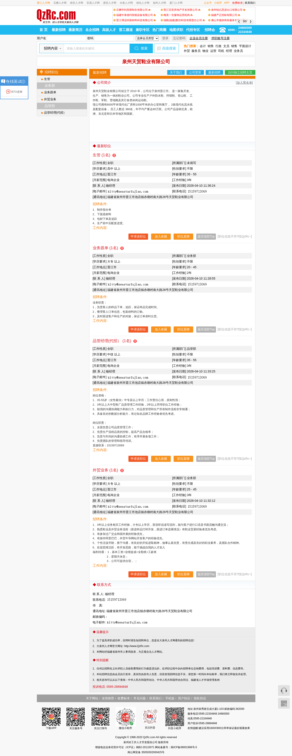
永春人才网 (126, 2)
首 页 (43, 30)
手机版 (169, 698)
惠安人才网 (109, 2)
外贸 (187, 51)
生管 (47, 79)
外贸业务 (50, 99)
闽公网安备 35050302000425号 (146, 752)
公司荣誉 (195, 72)
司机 (221, 51)
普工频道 (126, 30)
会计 (203, 46)
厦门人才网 (176, 2)
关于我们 (176, 72)
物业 (205, 51)
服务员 (196, 51)
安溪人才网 (93, 2)
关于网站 (92, 698)
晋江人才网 (43, 2)
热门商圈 (159, 30)
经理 (229, 51)
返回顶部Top (206, 236)
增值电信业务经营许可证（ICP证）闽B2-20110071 (125, 747)
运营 (213, 51)
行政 (218, 46)
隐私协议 (200, 698)
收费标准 (237, 2)
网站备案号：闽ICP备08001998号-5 (176, 747)
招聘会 (210, 30)
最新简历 (75, 30)
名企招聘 (92, 30)
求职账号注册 (220, 38)
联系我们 (250, 2)
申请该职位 (138, 236)
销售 (211, 46)
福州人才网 (159, 2)
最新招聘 (59, 30)
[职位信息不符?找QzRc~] (235, 236)
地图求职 (176, 30)
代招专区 (193, 30)
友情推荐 (108, 698)
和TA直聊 (14, 91)
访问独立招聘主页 (240, 72)
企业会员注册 (199, 38)
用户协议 (184, 698)
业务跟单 (50, 92)
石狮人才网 (60, 2)
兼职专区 (143, 30)
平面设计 (245, 46)
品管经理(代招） (55, 112)
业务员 (238, 51)
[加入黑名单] (244, 82)
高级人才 (109, 30)
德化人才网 (142, 2)
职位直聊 (183, 236)
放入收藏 (161, 236)
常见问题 (139, 698)
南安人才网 (76, 2)
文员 (226, 46)
